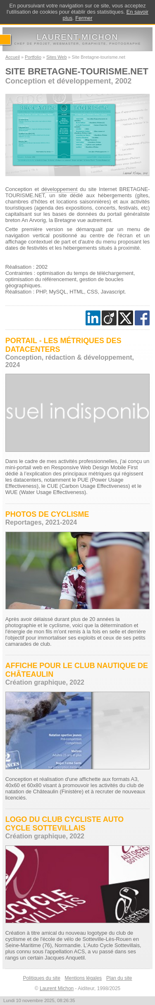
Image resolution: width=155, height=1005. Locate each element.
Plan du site (119, 978)
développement (59, 189)
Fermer (83, 18)
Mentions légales (83, 978)
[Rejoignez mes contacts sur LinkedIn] (93, 317)
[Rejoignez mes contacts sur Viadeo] (109, 317)
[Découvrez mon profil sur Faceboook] (142, 317)
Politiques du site (41, 978)
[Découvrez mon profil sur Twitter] (125, 317)
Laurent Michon (57, 988)
